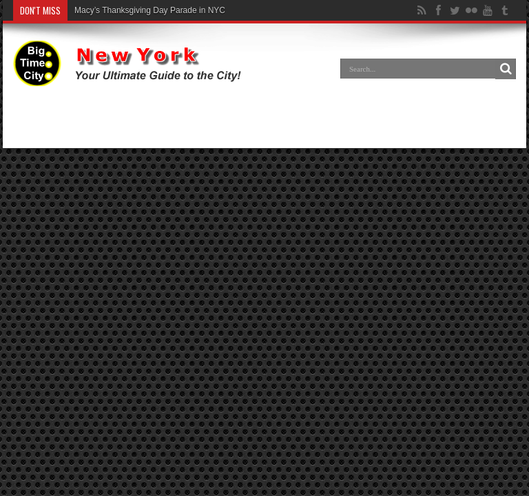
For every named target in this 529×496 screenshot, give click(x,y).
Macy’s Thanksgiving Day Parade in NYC (149, 10)
